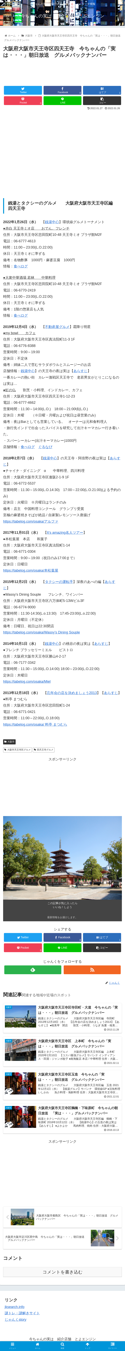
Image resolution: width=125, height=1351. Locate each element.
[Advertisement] (62, 71)
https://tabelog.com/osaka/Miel (27, 682)
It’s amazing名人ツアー (65, 533)
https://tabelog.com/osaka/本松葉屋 (30, 570)
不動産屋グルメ (57, 327)
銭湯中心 (52, 222)
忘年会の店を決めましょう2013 (72, 693)
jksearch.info (14, 1307)
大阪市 (9, 741)
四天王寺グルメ (43, 749)
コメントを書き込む (63, 1272)
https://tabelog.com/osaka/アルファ (30, 521)
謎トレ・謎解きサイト (22, 1314)
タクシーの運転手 (59, 582)
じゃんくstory (15, 1320)
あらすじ (80, 371)
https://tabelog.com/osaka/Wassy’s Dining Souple (41, 632)
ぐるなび (45, 447)
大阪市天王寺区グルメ (17, 749)
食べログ (21, 266)
